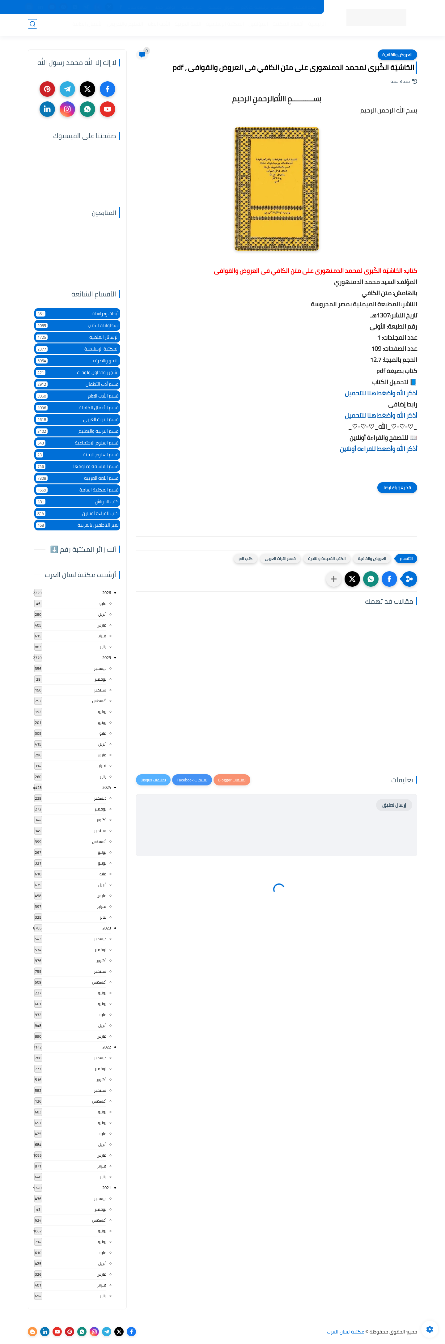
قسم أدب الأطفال (77, 384)
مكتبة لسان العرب (345, 1331)
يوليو (102, 711)
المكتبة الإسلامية (224, 25)
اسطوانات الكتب (77, 325)
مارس (101, 625)
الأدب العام (157, 25)
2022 (106, 1047)
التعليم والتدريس (124, 25)
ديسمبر (100, 668)
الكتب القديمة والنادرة (326, 558)
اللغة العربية (186, 25)
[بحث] (32, 25)
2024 (106, 787)
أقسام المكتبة (286, 25)
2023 (106, 928)
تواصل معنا (165, 7)
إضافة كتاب (137, 7)
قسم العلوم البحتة (77, 454)
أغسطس (99, 700)
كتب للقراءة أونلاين (77, 513)
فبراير (101, 636)
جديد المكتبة (305, 7)
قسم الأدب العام (77, 395)
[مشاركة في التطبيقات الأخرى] (333, 579)
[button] (389, 579)
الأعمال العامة (86, 25)
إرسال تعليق (394, 805)
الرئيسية (315, 25)
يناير (103, 646)
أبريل (102, 614)
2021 (106, 1187)
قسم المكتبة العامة (77, 489)
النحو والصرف (77, 360)
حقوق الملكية (221, 7)
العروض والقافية (397, 55)
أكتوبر (101, 819)
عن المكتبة (191, 7)
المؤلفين (257, 25)
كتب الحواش (77, 501)
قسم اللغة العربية (77, 478)
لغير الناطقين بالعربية (77, 525)
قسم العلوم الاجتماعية (77, 442)
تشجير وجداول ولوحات (77, 372)
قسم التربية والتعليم (77, 431)
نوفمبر (100, 679)
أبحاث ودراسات (77, 313)
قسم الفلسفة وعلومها (77, 466)
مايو (103, 603)
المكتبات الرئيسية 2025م (263, 7)
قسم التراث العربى (280, 558)
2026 (106, 592)
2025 (106, 657)
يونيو (102, 722)
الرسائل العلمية (77, 337)
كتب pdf (245, 558)
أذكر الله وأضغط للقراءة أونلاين (378, 448)
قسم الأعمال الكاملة (77, 407)
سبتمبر (100, 690)
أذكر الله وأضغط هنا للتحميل (381, 393)
